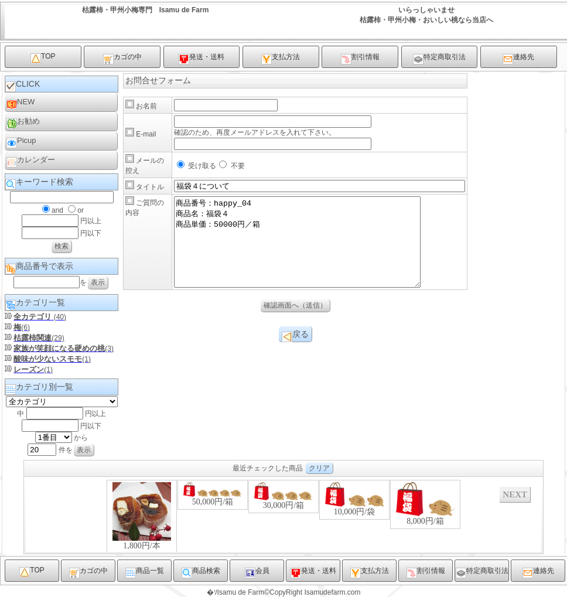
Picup (21, 142)
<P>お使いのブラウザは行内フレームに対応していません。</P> (283, 515)
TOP (42, 58)
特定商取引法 (439, 58)
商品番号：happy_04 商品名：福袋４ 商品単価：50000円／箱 (312, 250)
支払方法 (280, 58)
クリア (319, 468)
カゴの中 (122, 58)
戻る (295, 353)
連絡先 (518, 58)
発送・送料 (201, 58)
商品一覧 (144, 572)
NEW (20, 103)
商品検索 (201, 572)
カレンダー (30, 161)
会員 (257, 572)
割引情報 (360, 58)
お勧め (23, 123)
